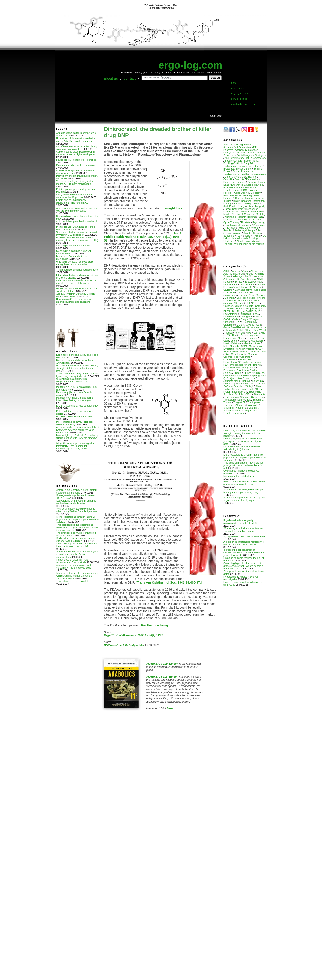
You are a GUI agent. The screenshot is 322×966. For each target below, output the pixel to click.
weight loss (173, 208)
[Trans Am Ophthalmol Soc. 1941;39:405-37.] (169, 582)
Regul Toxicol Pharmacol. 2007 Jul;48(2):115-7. (134, 635)
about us (111, 78)
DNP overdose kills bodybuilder (124, 645)
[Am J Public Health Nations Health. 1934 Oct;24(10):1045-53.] (142, 236)
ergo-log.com (190, 65)
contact (130, 78)
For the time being (154, 625)
